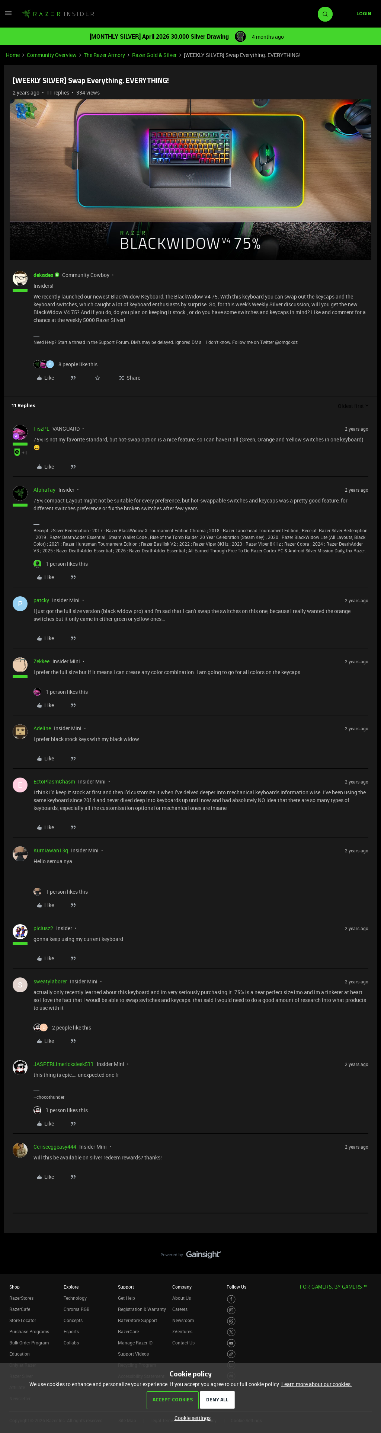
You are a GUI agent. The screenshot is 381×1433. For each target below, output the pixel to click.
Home (13, 54)
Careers (180, 1309)
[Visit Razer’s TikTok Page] (231, 1354)
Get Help (126, 1298)
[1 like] (60, 564)
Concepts (73, 1320)
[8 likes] (65, 364)
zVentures (182, 1331)
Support (126, 1287)
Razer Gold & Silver (154, 54)
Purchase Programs (29, 1331)
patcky (41, 600)
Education (19, 1354)
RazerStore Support (137, 1320)
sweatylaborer (50, 981)
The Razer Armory (104, 54)
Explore (71, 1287)
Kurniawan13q (50, 850)
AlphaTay (44, 489)
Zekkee (41, 661)
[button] (8, 15)
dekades (43, 274)
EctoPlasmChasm (54, 781)
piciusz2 (43, 928)
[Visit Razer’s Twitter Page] (231, 1332)
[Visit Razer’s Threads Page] (231, 1321)
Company (182, 1287)
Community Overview (52, 54)
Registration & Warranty (142, 1309)
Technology (75, 1298)
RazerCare (128, 1331)
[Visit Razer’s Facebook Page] (231, 1299)
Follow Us (236, 1287)
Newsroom (183, 1320)
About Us (181, 1298)
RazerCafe (19, 1309)
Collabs (71, 1343)
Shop (14, 1287)
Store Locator (22, 1320)
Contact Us (183, 1343)
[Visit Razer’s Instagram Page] (231, 1310)
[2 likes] (62, 1027)
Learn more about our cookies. (316, 1384)
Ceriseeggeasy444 (54, 1146)
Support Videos (133, 1354)
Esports (71, 1331)
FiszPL (41, 428)
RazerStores (21, 1298)
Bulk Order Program (29, 1343)
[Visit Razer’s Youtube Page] (231, 1343)
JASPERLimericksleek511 (63, 1063)
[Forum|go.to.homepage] (58, 14)
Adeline (42, 728)
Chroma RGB (77, 1309)
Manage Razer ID (135, 1343)
